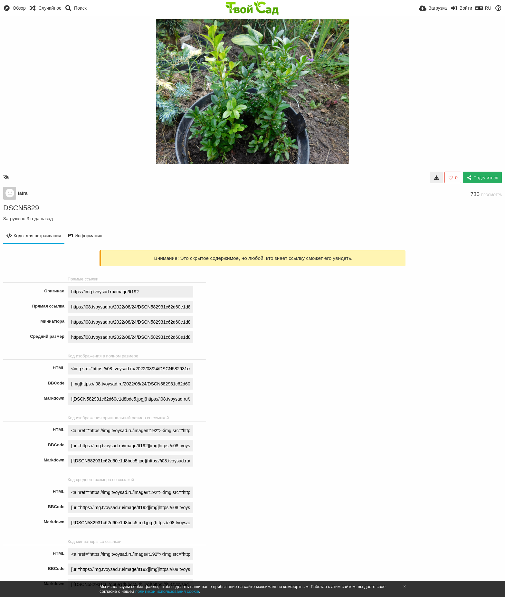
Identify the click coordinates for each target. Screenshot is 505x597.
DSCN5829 (21, 208)
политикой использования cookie (167, 591)
